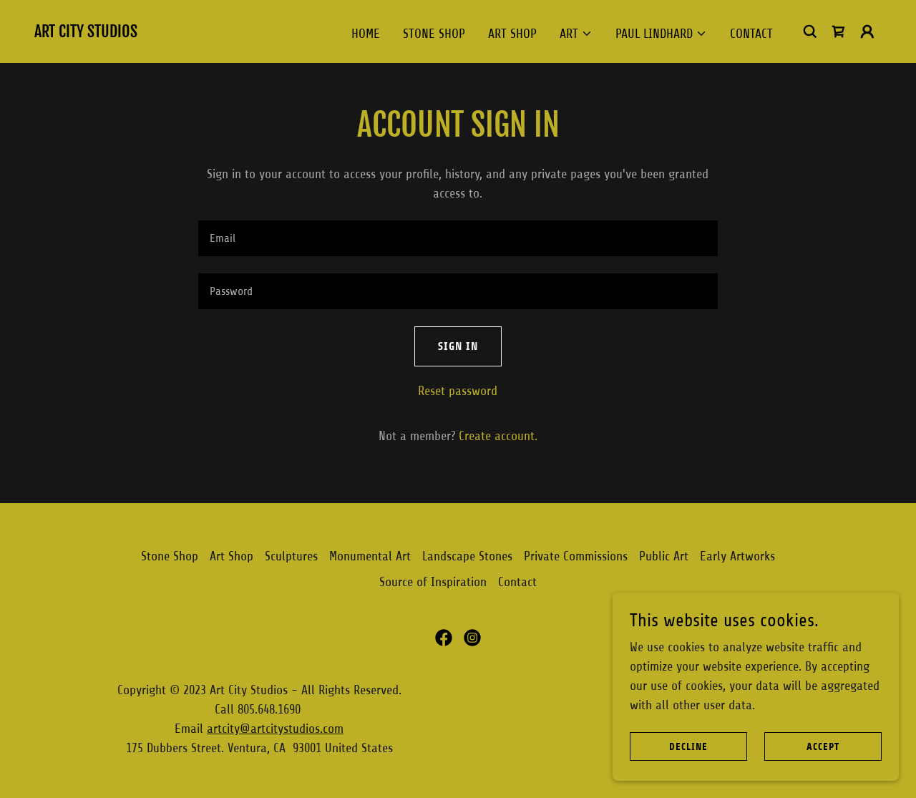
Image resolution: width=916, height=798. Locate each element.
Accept (823, 747)
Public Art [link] (663, 556)
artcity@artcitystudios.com (275, 728)
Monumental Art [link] (370, 556)
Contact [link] (751, 33)
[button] (576, 33)
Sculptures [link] (291, 556)
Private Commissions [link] (576, 556)
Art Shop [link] (512, 33)
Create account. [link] (498, 436)
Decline (688, 747)
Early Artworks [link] (737, 556)
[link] (85, 33)
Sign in (458, 346)
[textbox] (457, 238)
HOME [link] (365, 33)
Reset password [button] (457, 391)
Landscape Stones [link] (467, 556)
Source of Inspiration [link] (433, 582)
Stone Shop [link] (434, 33)
